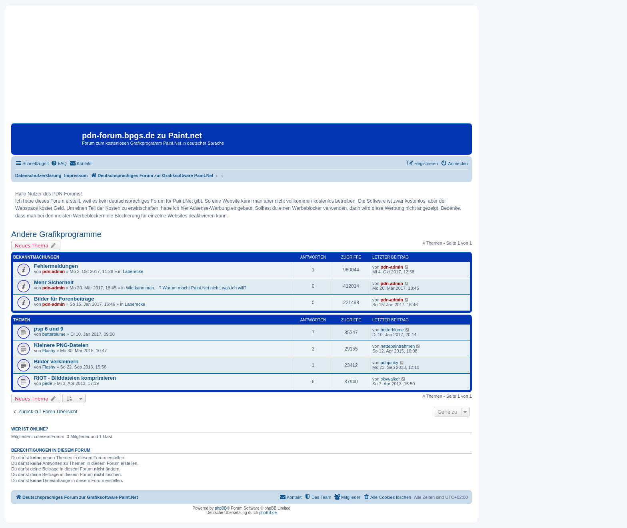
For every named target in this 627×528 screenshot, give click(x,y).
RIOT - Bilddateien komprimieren (75, 378)
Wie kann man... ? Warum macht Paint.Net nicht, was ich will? (186, 287)
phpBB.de (268, 512)
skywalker (390, 379)
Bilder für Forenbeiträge (64, 299)
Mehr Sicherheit (54, 282)
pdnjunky (389, 362)
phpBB (221, 508)
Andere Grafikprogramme (56, 234)
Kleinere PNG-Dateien (61, 345)
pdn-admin (53, 271)
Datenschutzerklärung (38, 175)
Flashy (48, 350)
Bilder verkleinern (56, 362)
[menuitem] (59, 163)
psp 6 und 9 (48, 329)
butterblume (54, 334)
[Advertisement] (241, 67)
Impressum (76, 175)
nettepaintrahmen (398, 346)
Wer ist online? (29, 428)
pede (47, 383)
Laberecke (133, 271)
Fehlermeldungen (56, 266)
